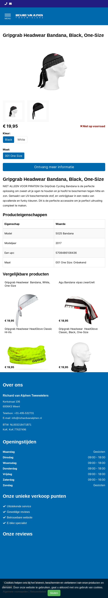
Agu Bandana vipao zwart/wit (77, 282)
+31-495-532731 (24, 413)
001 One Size (13, 156)
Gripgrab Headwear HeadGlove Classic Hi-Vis (29, 330)
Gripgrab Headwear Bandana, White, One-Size (28, 284)
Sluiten (54, 592)
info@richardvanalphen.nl (27, 417)
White (21, 139)
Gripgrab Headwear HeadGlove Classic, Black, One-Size (78, 330)
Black (8, 139)
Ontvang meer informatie (54, 167)
